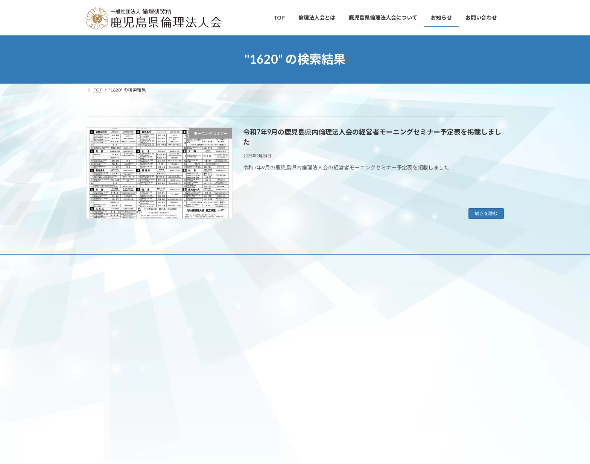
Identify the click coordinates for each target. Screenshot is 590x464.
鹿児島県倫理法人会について (192, 261)
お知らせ (245, 261)
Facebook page (295, 313)
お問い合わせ (282, 261)
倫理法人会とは (132, 261)
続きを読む (486, 213)
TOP (97, 261)
